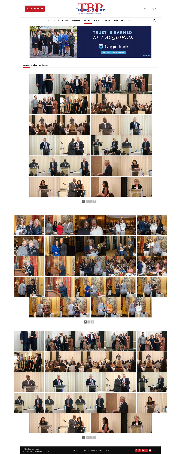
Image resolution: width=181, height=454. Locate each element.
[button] (154, 21)
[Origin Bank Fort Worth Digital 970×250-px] (90, 42)
